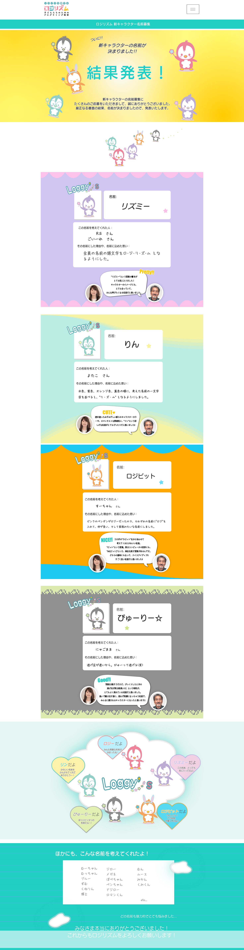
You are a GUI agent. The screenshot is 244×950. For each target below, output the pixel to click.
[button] (193, 9)
